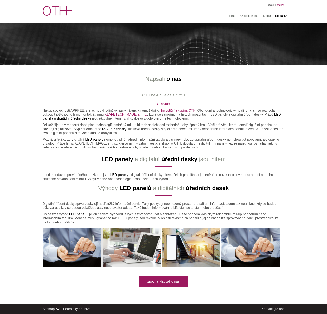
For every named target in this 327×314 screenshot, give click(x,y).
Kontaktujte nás (273, 309)
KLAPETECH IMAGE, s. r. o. (126, 114)
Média (267, 15)
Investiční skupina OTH (178, 110)
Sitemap (49, 309)
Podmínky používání (78, 309)
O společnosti (249, 15)
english (280, 5)
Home (231, 15)
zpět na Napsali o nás (163, 281)
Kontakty (281, 15)
